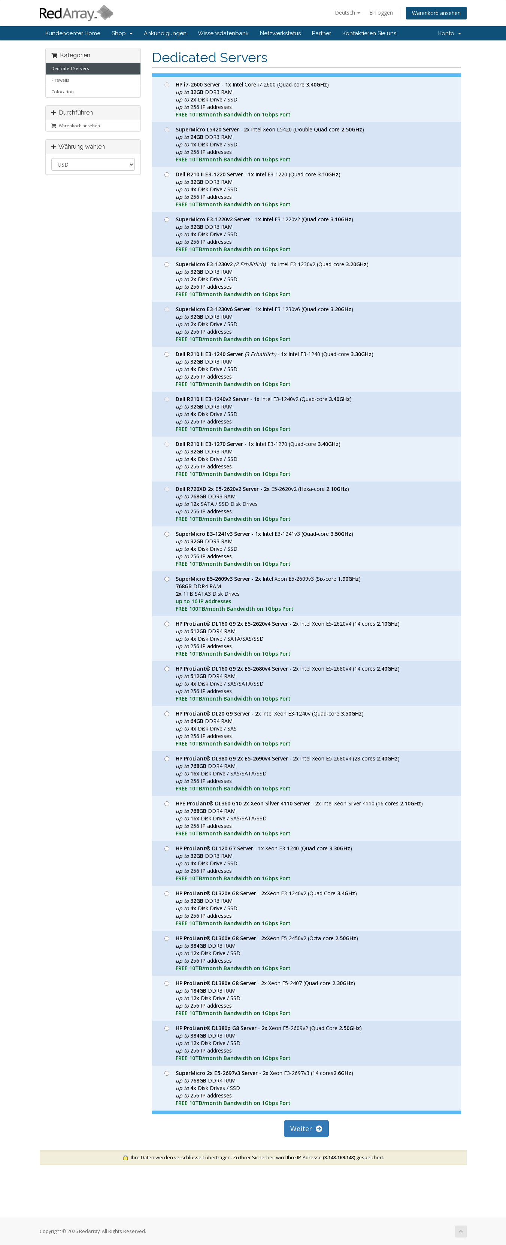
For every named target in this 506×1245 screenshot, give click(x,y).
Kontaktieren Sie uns (369, 33)
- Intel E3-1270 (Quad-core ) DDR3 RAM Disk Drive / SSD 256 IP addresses (252, 458)
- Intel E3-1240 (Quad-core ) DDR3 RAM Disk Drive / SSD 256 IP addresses (268, 369)
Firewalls (60, 80)
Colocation (62, 91)
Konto (449, 33)
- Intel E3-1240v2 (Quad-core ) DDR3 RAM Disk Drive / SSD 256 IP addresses (258, 413)
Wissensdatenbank (223, 33)
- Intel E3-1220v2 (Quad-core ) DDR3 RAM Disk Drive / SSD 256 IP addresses (258, 234)
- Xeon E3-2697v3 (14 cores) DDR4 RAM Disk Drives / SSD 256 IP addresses (258, 1087)
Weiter (306, 1128)
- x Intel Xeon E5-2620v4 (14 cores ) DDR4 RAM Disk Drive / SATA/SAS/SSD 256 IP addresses (282, 638)
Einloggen (381, 12)
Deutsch (347, 12)
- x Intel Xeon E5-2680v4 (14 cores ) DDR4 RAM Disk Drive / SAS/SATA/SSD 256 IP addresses (282, 683)
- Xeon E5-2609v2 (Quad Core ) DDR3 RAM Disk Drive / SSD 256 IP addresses (263, 1043)
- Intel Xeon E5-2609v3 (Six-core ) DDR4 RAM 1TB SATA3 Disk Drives (262, 593)
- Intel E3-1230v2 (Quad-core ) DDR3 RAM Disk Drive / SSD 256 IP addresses (266, 279)
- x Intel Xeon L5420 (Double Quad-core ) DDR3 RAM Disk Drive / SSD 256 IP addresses (264, 144)
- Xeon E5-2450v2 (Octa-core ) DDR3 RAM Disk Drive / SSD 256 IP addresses (261, 953)
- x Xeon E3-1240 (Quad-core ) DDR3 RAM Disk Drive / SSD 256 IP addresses (258, 863)
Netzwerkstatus (280, 33)
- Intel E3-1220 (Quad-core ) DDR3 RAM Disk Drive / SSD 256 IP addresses (252, 189)
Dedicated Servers (70, 68)
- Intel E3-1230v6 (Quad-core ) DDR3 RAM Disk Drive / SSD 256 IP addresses (258, 324)
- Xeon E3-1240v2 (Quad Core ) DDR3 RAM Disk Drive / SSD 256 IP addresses (260, 908)
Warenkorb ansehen (436, 12)
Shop (122, 33)
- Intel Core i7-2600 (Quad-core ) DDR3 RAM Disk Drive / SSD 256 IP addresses (246, 99)
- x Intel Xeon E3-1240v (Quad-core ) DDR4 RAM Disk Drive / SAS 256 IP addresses (264, 728)
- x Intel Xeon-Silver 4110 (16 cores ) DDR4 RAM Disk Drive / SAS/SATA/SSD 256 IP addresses (293, 818)
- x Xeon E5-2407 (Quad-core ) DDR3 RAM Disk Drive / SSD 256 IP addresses (259, 998)
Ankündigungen (165, 33)
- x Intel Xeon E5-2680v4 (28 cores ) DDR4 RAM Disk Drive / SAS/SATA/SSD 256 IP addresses (282, 773)
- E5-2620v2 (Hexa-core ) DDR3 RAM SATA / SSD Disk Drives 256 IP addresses (256, 503)
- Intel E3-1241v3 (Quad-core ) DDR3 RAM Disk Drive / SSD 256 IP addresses (258, 548)
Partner (321, 33)
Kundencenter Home (72, 33)
